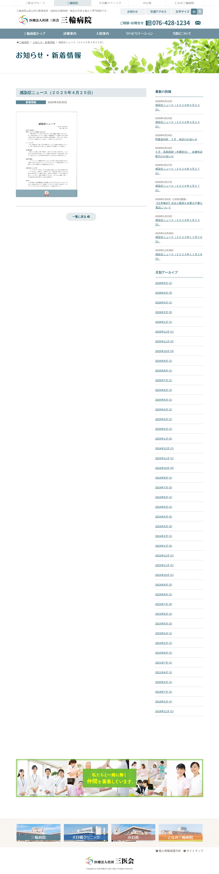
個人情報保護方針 (168, 850)
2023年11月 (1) (164, 565)
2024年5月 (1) (163, 506)
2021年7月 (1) (163, 662)
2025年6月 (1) (163, 390)
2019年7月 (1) (163, 691)
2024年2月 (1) (163, 536)
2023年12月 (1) (164, 555)
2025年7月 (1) (163, 380)
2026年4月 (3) (163, 292)
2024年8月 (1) (163, 477)
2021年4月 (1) (163, 672)
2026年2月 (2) (163, 312)
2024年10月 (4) (164, 468)
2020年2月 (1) (163, 682)
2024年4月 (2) (163, 516)
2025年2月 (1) (163, 428)
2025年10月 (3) (164, 351)
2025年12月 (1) (164, 331)
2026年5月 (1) (163, 283)
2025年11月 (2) (164, 341)
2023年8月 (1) (163, 594)
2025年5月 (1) (163, 399)
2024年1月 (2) (163, 545)
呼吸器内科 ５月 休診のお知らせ (176, 139)
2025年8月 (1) (163, 370)
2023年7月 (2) (163, 604)
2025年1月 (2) (163, 438)
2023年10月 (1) (164, 575)
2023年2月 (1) (163, 643)
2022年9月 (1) (163, 652)
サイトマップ (193, 850)
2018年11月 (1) (164, 711)
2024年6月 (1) (163, 497)
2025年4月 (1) (163, 409)
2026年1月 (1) (163, 322)
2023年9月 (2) (163, 584)
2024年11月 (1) (164, 458)
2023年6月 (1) (163, 613)
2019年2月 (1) (163, 701)
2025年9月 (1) (163, 360)
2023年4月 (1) (163, 633)
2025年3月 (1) (163, 419)
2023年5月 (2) (163, 623)
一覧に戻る (81, 216)
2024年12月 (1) (164, 448)
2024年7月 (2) (163, 487)
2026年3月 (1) (163, 302)
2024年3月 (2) (163, 526)
